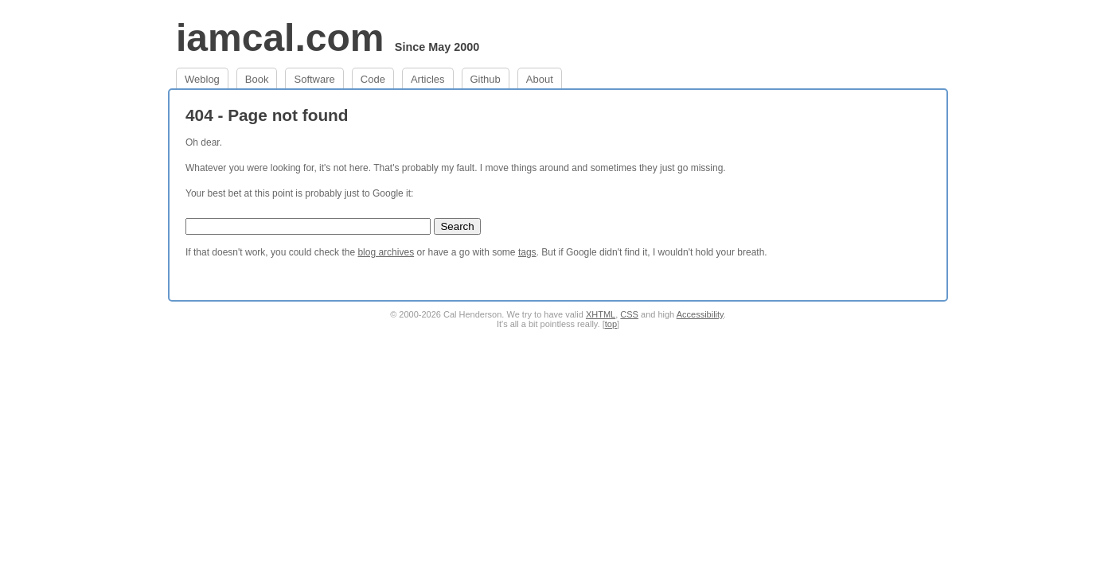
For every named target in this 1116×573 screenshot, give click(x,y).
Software (314, 79)
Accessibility (700, 314)
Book (257, 79)
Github (485, 79)
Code (373, 79)
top (611, 324)
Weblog (202, 79)
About (539, 79)
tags (527, 252)
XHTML (600, 314)
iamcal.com (280, 38)
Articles (428, 79)
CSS (629, 314)
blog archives (385, 252)
